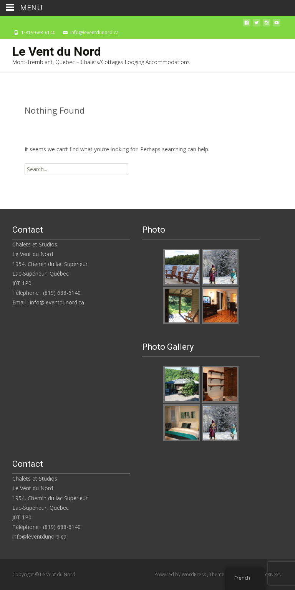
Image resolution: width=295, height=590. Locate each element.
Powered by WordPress (180, 574)
